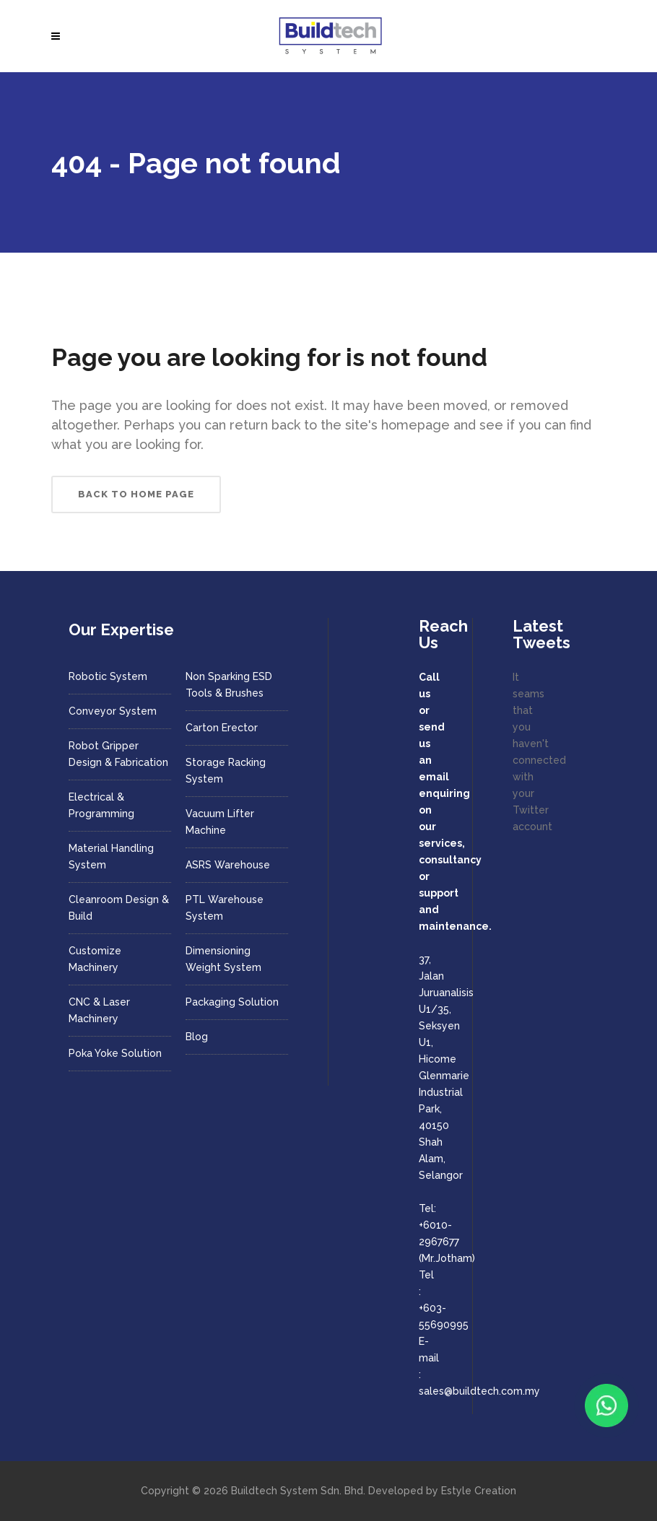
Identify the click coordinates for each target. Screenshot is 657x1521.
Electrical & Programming (101, 805)
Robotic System (108, 676)
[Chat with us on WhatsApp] (606, 1405)
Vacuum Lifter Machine (220, 822)
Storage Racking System (226, 771)
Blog (197, 1036)
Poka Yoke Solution (115, 1053)
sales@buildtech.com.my (479, 1391)
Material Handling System (111, 856)
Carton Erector (222, 727)
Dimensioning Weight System (223, 959)
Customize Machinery (95, 959)
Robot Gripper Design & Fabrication (118, 754)
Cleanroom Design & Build (119, 908)
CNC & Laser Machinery (99, 1010)
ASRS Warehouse (228, 865)
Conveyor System (113, 711)
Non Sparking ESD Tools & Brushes (229, 685)
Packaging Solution (232, 1002)
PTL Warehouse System (225, 908)
